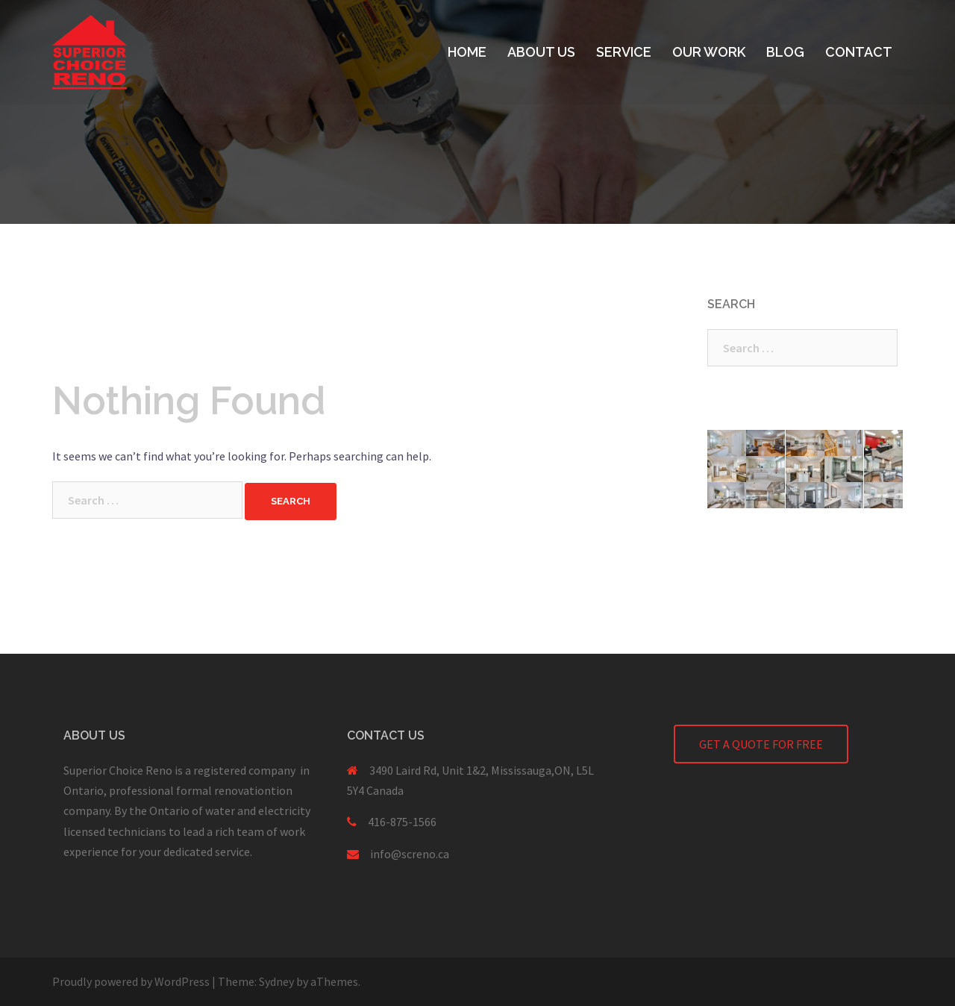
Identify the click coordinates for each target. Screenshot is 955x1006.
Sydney (276, 981)
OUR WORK (708, 52)
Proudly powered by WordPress (131, 981)
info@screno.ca (409, 853)
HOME (467, 52)
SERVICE (623, 52)
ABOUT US (541, 52)
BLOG (785, 52)
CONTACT (858, 52)
